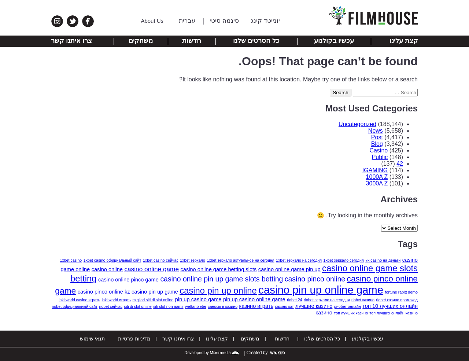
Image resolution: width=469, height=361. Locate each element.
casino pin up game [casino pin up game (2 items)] (155, 292)
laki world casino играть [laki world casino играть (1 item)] (79, 300)
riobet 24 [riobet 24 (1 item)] (294, 300)
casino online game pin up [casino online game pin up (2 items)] (289, 269)
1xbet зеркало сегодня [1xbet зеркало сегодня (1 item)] (344, 260)
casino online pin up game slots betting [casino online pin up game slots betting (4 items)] (221, 279)
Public (380, 157)
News (375, 131)
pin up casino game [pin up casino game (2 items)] (198, 299)
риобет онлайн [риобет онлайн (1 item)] (347, 306)
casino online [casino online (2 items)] (107, 269)
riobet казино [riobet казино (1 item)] (362, 300)
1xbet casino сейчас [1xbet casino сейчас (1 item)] (160, 260)
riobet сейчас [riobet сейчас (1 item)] (110, 306)
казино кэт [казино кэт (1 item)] (284, 306)
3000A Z (377, 183)
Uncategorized (357, 124)
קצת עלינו (403, 40)
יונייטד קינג (265, 20)
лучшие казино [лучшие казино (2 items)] (313, 306)
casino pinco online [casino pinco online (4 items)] (315, 279)
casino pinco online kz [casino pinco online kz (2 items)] (104, 292)
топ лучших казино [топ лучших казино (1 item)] (351, 313)
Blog (377, 144)
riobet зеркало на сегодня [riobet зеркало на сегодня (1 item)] (327, 300)
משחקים (141, 40)
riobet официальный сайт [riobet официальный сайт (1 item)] (74, 306)
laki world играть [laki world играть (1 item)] (116, 300)
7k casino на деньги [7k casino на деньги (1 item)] (382, 260)
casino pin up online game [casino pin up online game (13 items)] (320, 290)
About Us (152, 21)
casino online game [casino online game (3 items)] (151, 269)
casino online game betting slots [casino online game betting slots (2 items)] (219, 269)
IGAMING (375, 170)
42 (399, 164)
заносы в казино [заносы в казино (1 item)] (223, 306)
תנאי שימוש (92, 339)
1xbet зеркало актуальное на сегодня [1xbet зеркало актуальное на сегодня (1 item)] (240, 260)
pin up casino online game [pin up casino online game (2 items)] (254, 299)
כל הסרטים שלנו (256, 40)
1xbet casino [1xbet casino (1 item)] (71, 260)
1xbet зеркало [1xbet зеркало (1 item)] (192, 260)
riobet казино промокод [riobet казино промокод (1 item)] (397, 300)
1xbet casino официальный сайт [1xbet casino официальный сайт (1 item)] (112, 260)
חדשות (191, 40)
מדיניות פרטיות (134, 339)
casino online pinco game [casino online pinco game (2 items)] (128, 280)
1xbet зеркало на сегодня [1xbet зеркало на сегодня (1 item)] (299, 260)
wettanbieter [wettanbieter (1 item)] (195, 306)
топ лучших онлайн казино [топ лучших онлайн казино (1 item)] (394, 313)
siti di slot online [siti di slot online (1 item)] (138, 306)
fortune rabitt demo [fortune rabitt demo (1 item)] (401, 292)
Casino (378, 150)
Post (377, 137)
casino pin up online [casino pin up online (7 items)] (218, 290)
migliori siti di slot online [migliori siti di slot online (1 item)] (152, 300)
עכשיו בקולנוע (334, 40)
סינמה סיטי (224, 20)
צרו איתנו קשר (71, 40)
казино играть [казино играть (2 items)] (256, 306)
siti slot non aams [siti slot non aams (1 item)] (168, 306)
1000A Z (377, 177)
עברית (187, 20)
